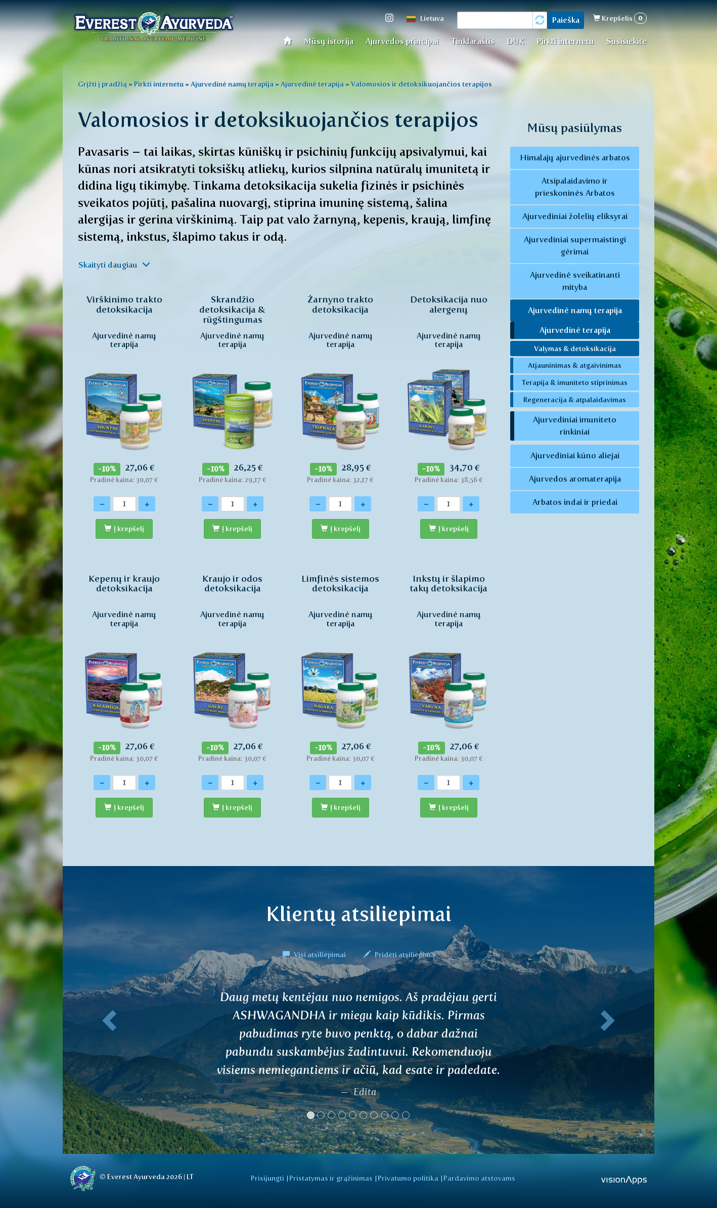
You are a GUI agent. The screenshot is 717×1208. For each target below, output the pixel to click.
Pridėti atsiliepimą (399, 955)
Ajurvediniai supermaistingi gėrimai (575, 245)
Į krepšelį (129, 529)
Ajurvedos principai (402, 41)
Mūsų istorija (328, 41)
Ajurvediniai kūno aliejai (574, 455)
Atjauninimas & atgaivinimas (574, 365)
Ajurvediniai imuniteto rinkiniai (574, 426)
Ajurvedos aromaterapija (575, 479)
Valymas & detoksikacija (575, 348)
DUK (515, 41)
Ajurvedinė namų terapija (232, 84)
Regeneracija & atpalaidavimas (574, 400)
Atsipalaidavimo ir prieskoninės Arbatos (575, 187)
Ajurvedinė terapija (312, 84)
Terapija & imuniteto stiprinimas (575, 382)
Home (290, 40)
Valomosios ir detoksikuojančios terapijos (421, 84)
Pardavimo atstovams (479, 1178)
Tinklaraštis (473, 41)
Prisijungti (267, 1178)
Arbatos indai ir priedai (574, 502)
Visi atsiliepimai (315, 955)
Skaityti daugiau (114, 265)
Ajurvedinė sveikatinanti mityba (575, 281)
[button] (107, 1059)
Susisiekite (626, 41)
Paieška (565, 20)
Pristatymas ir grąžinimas (331, 1178)
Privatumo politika (408, 1178)
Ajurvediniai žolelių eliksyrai (575, 216)
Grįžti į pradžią (102, 84)
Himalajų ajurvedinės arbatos (575, 157)
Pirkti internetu (565, 41)
